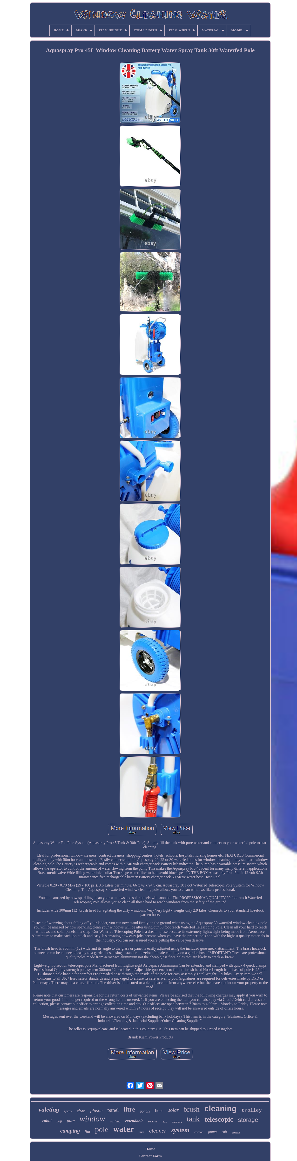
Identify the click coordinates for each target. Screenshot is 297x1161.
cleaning (220, 1108)
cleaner (157, 1130)
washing (115, 1121)
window (92, 1118)
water (123, 1129)
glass (164, 1122)
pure (70, 1120)
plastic (96, 1110)
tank (193, 1119)
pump (212, 1132)
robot (47, 1120)
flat (87, 1131)
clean (81, 1111)
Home (150, 1149)
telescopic (218, 1119)
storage (248, 1119)
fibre (141, 1132)
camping (70, 1131)
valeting (49, 1109)
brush (191, 1109)
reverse (152, 1121)
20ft (224, 1132)
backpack (177, 1121)
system (180, 1130)
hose (159, 1110)
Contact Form (150, 1156)
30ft (59, 1121)
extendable (134, 1121)
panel (113, 1110)
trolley (252, 1110)
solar (173, 1110)
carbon (198, 1132)
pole (101, 1129)
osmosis (236, 1132)
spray (68, 1111)
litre (129, 1109)
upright (145, 1111)
